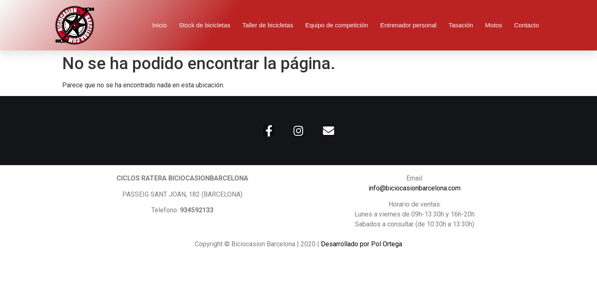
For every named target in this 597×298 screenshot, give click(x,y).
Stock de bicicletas (204, 25)
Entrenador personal (408, 25)
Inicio (159, 25)
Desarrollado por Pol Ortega (361, 244)
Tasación (461, 25)
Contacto (526, 25)
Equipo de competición (336, 25)
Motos (493, 25)
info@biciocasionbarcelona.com (415, 188)
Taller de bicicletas (268, 25)
